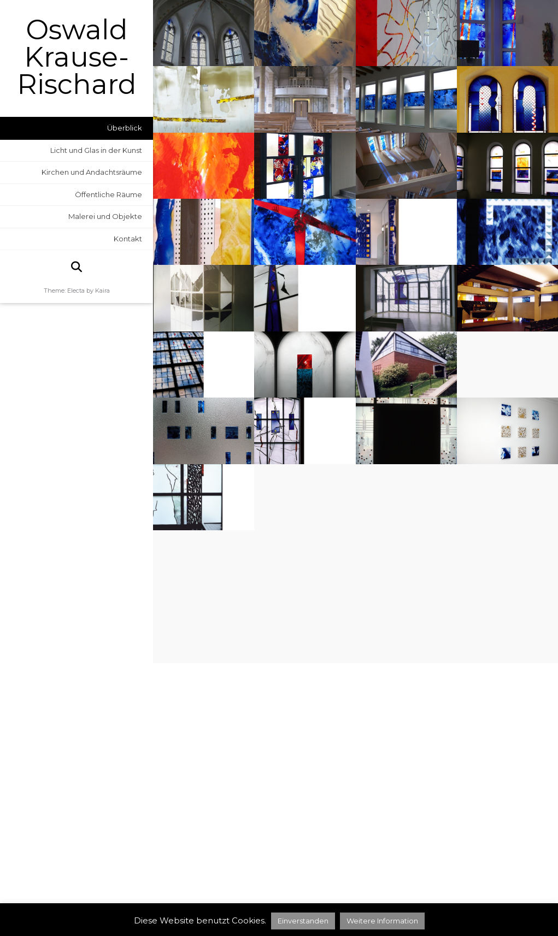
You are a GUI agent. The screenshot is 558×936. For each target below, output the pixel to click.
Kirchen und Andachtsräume (92, 172)
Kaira (102, 290)
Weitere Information (382, 920)
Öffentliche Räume (108, 194)
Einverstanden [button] (303, 920)
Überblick (124, 127)
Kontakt (128, 238)
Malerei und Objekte (105, 216)
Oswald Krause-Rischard (77, 57)
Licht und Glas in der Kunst (96, 150)
